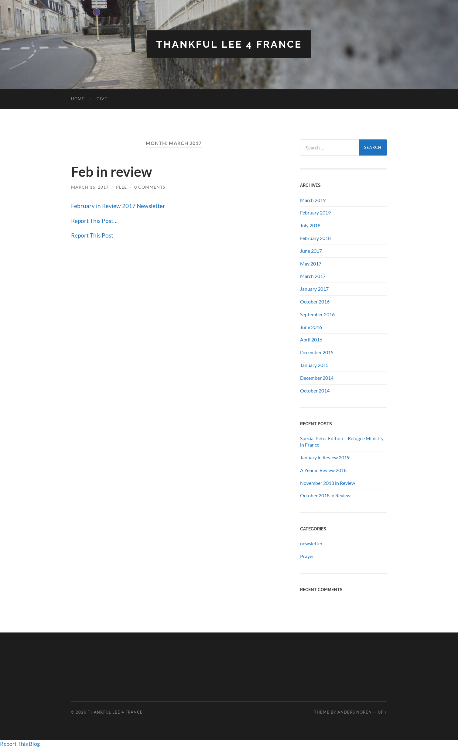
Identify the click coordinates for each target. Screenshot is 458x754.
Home (77, 98)
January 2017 (314, 289)
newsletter (311, 543)
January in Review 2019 (325, 457)
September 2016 (317, 314)
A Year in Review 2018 (323, 470)
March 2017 (313, 276)
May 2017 (310, 263)
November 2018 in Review (327, 483)
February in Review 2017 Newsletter (118, 205)
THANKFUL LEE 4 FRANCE (229, 44)
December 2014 (316, 378)
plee (121, 187)
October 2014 (315, 390)
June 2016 (311, 327)
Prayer (307, 556)
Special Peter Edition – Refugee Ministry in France (342, 441)
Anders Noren (354, 712)
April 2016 (311, 339)
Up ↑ (382, 712)
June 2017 (311, 251)
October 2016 (315, 301)
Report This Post (92, 220)
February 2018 (315, 238)
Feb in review (111, 171)
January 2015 (314, 365)
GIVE (102, 98)
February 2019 (315, 212)
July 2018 (310, 225)
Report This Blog (20, 743)
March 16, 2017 (90, 187)
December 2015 (316, 352)
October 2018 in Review (325, 495)
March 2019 (313, 200)
